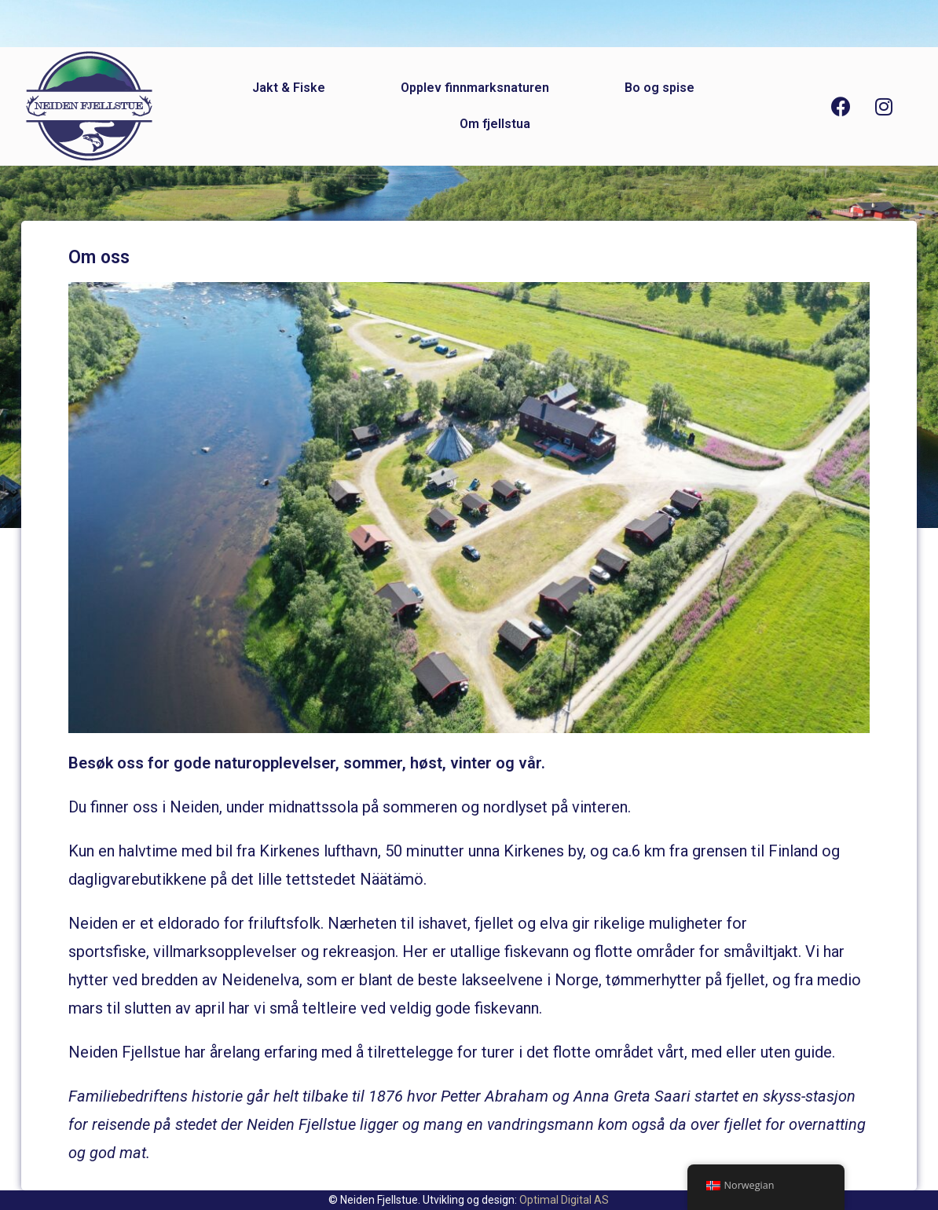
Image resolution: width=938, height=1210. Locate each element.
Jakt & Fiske (288, 87)
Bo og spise (659, 87)
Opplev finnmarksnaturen (475, 87)
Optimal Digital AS (564, 1200)
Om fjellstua (495, 123)
